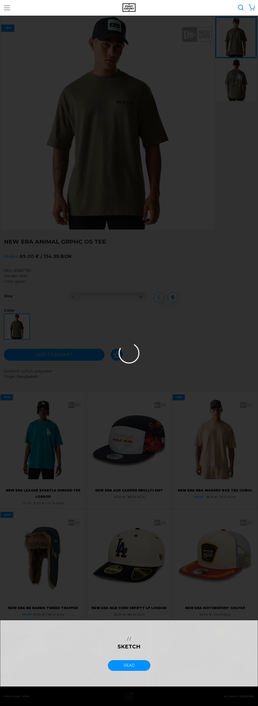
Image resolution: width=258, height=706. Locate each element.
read (129, 665)
